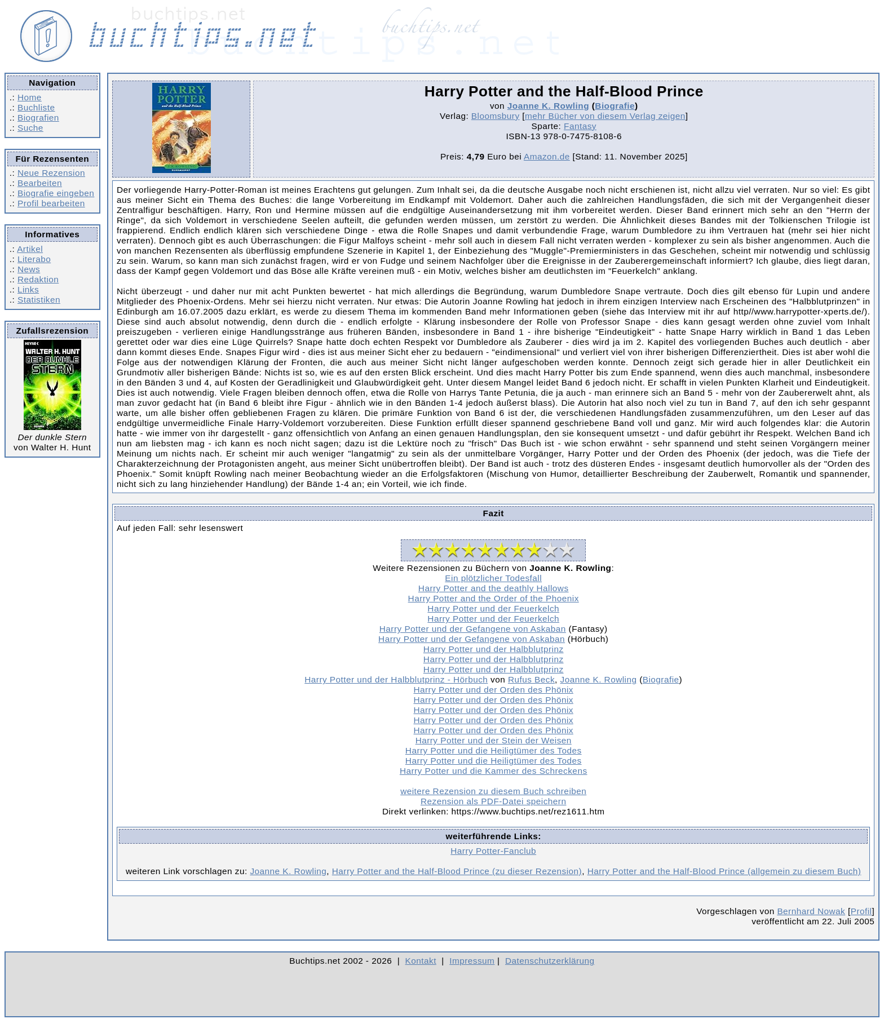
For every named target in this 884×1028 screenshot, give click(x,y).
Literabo (34, 259)
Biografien (38, 117)
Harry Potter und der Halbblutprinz (493, 649)
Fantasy (580, 126)
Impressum (471, 960)
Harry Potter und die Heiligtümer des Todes (493, 750)
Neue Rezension (51, 173)
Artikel (30, 249)
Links (28, 289)
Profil (861, 911)
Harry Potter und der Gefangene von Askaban (472, 628)
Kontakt (420, 960)
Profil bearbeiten (51, 203)
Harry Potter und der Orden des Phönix (493, 689)
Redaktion (38, 279)
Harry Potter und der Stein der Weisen (494, 740)
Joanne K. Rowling (548, 105)
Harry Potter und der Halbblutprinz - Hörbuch (396, 679)
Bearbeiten (39, 183)
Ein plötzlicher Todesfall (493, 578)
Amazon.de (547, 156)
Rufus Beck (531, 679)
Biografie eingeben (55, 193)
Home (29, 97)
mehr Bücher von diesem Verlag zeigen (605, 116)
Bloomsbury (495, 116)
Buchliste (36, 107)
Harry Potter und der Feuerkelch (493, 608)
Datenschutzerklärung (550, 960)
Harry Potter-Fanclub (493, 851)
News (28, 269)
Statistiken (38, 299)
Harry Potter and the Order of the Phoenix (493, 598)
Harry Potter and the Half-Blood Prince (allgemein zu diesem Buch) (724, 871)
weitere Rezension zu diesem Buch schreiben (493, 791)
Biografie (615, 105)
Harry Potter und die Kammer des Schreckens (493, 771)
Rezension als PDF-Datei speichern (494, 801)
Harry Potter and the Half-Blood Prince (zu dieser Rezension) (457, 871)
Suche (30, 127)
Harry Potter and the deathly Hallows (493, 588)
